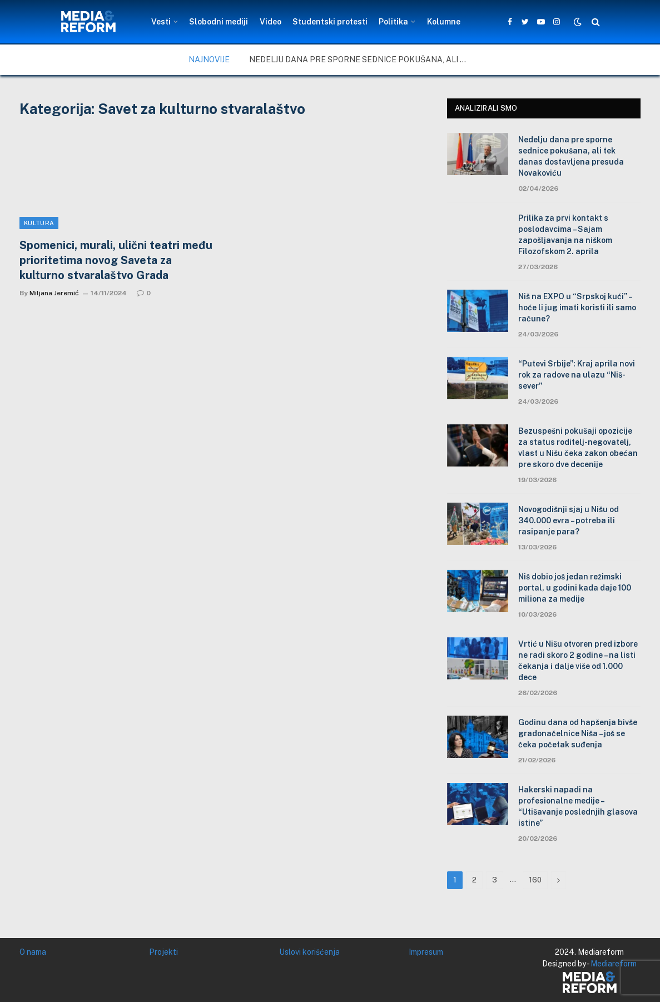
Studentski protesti (330, 21)
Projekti (163, 952)
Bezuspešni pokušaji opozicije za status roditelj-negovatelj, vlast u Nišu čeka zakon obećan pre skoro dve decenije (578, 447)
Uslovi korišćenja (309, 952)
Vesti (161, 21)
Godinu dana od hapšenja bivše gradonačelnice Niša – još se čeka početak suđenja (577, 733)
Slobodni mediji (218, 21)
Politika (393, 21)
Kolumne (443, 21)
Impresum (426, 952)
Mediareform (613, 963)
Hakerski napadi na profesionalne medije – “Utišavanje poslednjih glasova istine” (578, 806)
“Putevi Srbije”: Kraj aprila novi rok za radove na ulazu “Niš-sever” (576, 374)
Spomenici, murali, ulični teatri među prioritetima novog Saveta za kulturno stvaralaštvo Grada (115, 260)
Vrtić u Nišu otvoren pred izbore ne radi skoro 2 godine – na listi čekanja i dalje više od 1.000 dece (578, 660)
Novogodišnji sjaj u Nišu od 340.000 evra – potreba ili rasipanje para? (568, 520)
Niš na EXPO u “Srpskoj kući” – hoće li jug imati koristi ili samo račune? (577, 307)
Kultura (39, 223)
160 (535, 880)
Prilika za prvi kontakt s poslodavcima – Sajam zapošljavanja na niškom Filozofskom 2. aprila (565, 235)
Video (270, 21)
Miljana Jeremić (54, 293)
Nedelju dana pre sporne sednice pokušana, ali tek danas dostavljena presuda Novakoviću (360, 59)
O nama (32, 952)
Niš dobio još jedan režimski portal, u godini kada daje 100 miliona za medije (574, 587)
